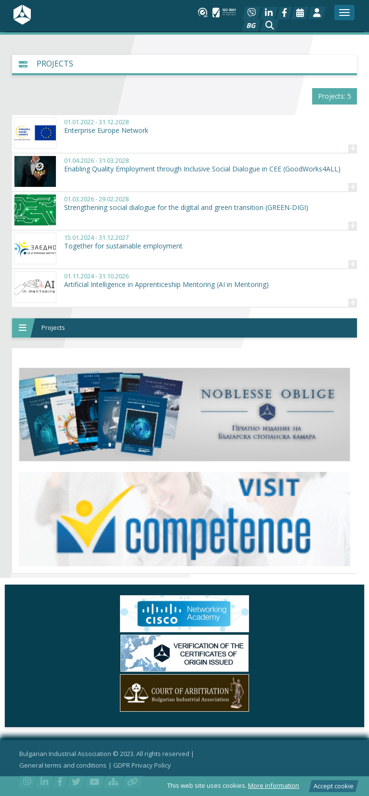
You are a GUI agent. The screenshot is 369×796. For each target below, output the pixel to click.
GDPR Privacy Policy (142, 765)
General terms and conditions (62, 765)
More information (273, 785)
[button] (270, 25)
